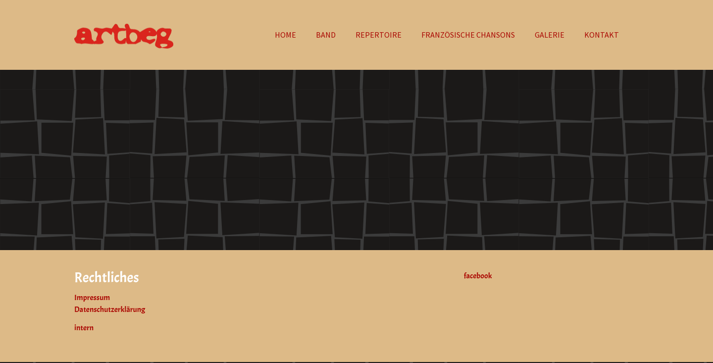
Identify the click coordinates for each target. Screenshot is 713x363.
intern (84, 328)
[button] (549, 34)
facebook (478, 276)
